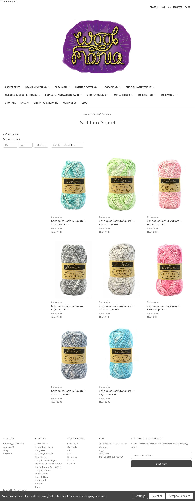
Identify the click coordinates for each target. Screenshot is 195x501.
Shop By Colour (98, 94)
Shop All (10, 102)
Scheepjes (72, 443)
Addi (69, 450)
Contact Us (69, 102)
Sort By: (56, 145)
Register (177, 7)
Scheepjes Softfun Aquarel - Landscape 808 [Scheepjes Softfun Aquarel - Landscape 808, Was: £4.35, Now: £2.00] (116, 222)
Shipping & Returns (46, 102)
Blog (84, 102)
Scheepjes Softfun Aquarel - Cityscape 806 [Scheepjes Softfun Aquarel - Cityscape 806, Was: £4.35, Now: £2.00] (68, 307)
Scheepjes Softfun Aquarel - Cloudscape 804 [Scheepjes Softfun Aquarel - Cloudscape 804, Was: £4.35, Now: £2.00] (116, 307)
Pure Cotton (147, 94)
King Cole (72, 447)
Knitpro (71, 460)
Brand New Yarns (37, 87)
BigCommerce (20, 490)
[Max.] (26, 145)
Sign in (165, 7)
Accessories (12, 87)
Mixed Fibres (123, 94)
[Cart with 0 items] (187, 7)
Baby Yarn (62, 87)
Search (154, 7)
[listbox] (72, 145)
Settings (140, 496)
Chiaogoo (72, 457)
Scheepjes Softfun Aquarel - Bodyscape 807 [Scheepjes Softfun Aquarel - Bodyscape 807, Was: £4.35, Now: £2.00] (164, 222)
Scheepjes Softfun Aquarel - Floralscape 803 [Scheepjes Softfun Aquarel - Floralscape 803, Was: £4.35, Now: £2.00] (164, 307)
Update (41, 145)
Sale (24, 102)
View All (71, 463)
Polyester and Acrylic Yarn (63, 94)
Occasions (113, 87)
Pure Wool (169, 94)
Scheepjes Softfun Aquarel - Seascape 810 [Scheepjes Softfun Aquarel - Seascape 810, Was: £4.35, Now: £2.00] (68, 222)
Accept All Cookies (179, 496)
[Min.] (10, 145)
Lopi (69, 453)
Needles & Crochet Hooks (22, 94)
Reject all (157, 496)
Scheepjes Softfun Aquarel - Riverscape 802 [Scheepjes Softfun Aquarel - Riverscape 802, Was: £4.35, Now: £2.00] (68, 392)
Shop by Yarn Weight (140, 87)
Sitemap (7, 453)
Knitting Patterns (87, 87)
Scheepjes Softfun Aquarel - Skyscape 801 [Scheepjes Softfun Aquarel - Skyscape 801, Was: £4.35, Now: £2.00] (116, 392)
